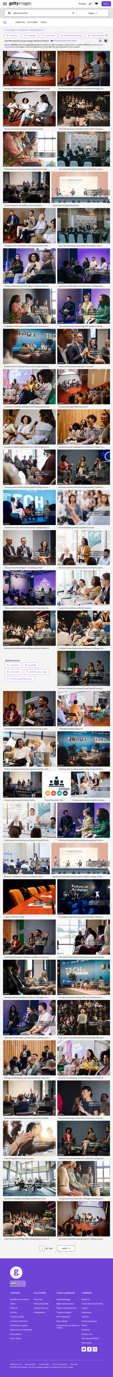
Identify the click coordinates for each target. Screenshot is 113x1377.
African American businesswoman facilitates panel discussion (85, 567)
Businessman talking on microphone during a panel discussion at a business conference (41, 728)
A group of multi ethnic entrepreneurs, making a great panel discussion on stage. (38, 1037)
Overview (38, 1299)
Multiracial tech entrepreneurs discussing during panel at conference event (36, 366)
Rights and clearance (65, 1303)
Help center (87, 1343)
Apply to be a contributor (21, 1329)
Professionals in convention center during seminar (25, 205)
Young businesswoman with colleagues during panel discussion (85, 1198)
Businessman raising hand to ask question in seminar (26, 1118)
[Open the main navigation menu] (5, 3)
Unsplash (86, 1329)
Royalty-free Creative (19, 1299)
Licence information (60, 1364)
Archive (13, 1312)
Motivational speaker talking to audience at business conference (32, 957)
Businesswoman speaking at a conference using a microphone (85, 88)
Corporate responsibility (92, 1303)
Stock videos (15, 1338)
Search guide (61, 1321)
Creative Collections (19, 1321)
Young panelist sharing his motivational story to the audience (30, 245)
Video (12, 1303)
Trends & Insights (64, 1312)
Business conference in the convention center (23, 876)
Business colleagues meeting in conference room (25, 1198)
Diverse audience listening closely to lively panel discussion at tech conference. (38, 608)
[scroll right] (106, 35)
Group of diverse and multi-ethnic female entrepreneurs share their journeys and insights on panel (45, 286)
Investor (85, 1316)
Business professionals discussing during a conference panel (84, 487)
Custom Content (17, 1316)
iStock (84, 1325)
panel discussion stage (71, 35)
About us (85, 1299)
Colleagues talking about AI (70, 728)
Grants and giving (89, 1321)
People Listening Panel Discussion (73, 406)
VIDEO (43, 22)
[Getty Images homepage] (20, 3)
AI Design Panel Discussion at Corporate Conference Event (84, 917)
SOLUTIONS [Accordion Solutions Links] (40, 1293)
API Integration (63, 1316)
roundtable (30, 35)
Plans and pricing (41, 1303)
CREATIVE (20, 22)
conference (12, 35)
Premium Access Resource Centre (67, 1326)
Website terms (16, 1364)
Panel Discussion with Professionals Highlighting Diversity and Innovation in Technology (42, 527)
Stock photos (16, 1334)
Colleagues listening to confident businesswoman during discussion (33, 326)
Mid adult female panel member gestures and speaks (81, 957)
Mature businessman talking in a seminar (76, 366)
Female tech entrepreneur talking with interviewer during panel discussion (35, 648)
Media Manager (63, 1299)
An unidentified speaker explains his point (76, 527)
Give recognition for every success (19, 1158)
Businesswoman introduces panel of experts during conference (79, 876)
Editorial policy (30, 1364)
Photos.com (87, 1334)
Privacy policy (44, 1364)
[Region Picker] (18, 1284)
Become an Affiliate (90, 1338)
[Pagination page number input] (40, 1248)
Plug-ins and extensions (66, 1308)
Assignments (39, 1312)
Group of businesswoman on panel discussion (23, 129)
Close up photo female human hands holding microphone (28, 487)
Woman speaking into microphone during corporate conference (31, 1078)
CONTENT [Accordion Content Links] (15, 1293)
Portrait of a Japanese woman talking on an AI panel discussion (85, 1078)
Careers (85, 1308)
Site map (75, 1364)
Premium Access (41, 1308)
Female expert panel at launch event (19, 800)
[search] (10, 13)
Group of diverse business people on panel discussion (27, 88)
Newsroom (86, 1312)
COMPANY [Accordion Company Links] (87, 1293)
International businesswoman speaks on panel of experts (28, 840)
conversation (48, 35)
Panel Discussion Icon (54, 800)
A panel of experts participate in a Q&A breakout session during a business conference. (41, 447)
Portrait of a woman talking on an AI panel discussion (27, 406)
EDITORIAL (32, 22)
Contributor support (19, 1325)
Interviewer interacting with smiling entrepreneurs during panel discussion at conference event (44, 1239)
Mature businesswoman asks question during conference (28, 769)
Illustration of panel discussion (66, 205)
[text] (42, 13)
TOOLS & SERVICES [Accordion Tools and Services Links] (65, 1293)
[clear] (74, 13)
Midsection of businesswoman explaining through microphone (31, 169)
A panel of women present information (75, 608)
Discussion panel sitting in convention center (23, 567)
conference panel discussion (19, 679)
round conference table (14, 917)
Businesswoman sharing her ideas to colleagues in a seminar (29, 997)
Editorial (14, 1308)
